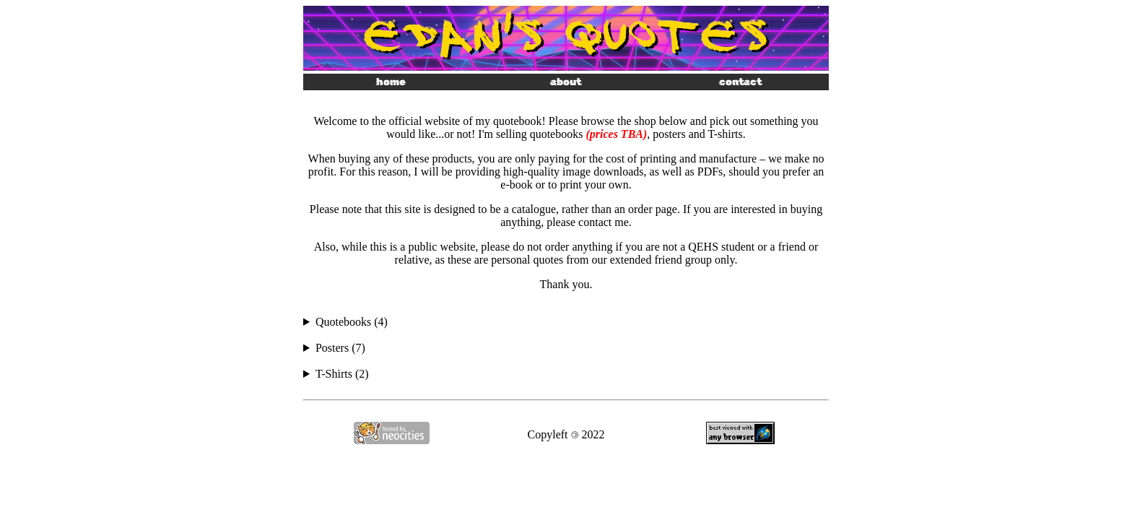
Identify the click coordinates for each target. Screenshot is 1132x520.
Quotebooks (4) (351, 322)
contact (740, 82)
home (391, 82)
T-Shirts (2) (342, 374)
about (565, 82)
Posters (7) (340, 348)
